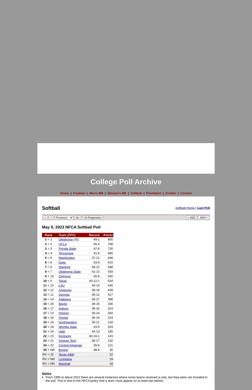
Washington (67, 258)
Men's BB (96, 193)
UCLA (63, 244)
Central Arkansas (70, 345)
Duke (62, 262)
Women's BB (117, 193)
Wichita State (68, 327)
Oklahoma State (70, 271)
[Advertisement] (18, 69)
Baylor (63, 304)
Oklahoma (66, 239)
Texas (63, 281)
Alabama (65, 299)
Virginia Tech (67, 340)
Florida (63, 317)
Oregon (64, 313)
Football (79, 193)
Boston (63, 350)
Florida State (67, 248)
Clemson (65, 276)
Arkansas (65, 290)
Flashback (153, 193)
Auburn (64, 308)
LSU (62, 285)
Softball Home (185, 208)
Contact (186, 193)
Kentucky (65, 336)
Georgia (64, 294)
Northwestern (68, 322)
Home (64, 193)
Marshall (64, 363)
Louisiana (65, 359)
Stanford (64, 267)
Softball (136, 193)
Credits (170, 193)
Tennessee (66, 253)
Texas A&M (66, 354)
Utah (62, 331)
